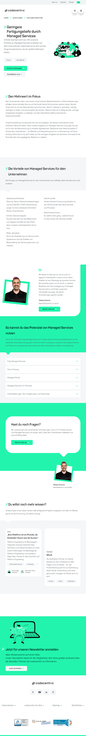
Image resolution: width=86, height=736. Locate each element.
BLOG (9, 532)
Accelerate (22, 60)
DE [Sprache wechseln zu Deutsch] (78, 2)
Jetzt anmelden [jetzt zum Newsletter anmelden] (16, 668)
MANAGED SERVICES (35, 18)
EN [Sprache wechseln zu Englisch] (82, 2)
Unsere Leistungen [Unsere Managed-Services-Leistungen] (15, 68)
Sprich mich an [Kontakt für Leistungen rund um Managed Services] (49, 309)
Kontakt (71, 2)
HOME (6, 18)
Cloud (9, 60)
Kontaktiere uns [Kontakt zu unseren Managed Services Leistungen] (14, 74)
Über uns (54, 2)
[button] (9, 708)
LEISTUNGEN (18, 18)
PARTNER (49, 552)
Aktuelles (63, 2)
